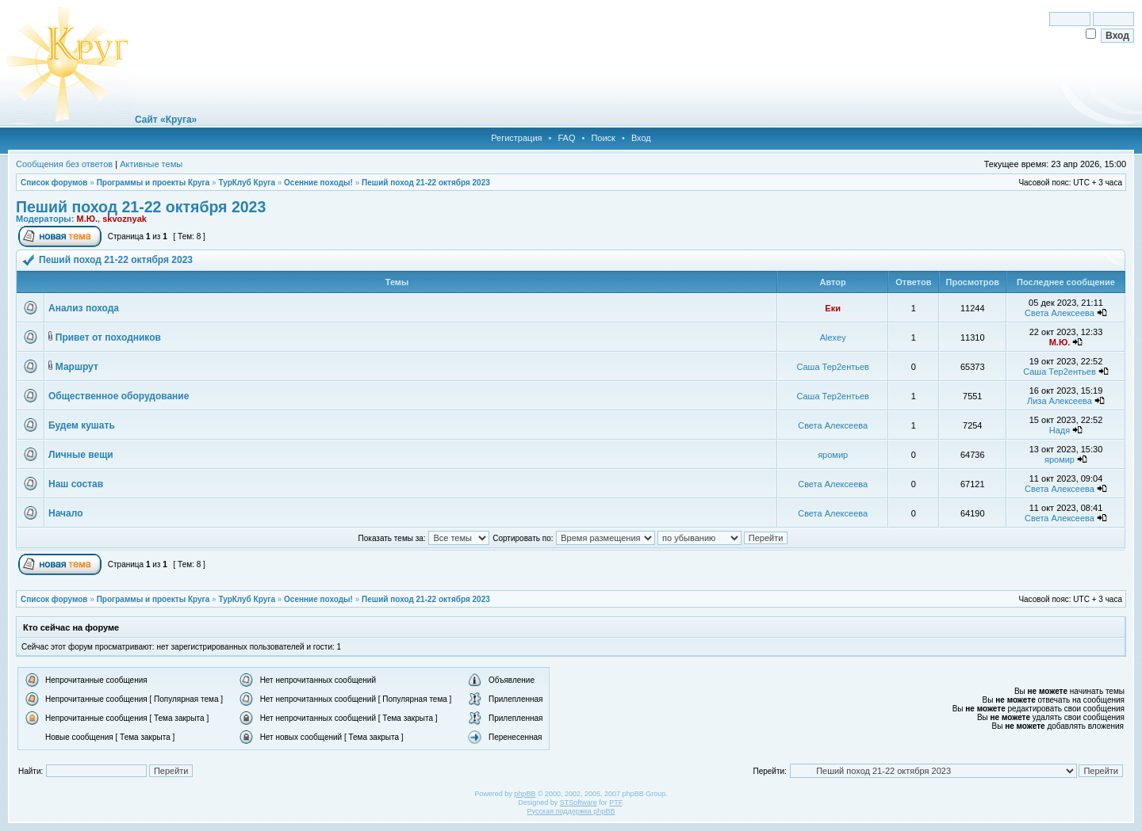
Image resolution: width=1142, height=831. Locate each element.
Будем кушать (81, 425)
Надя (1059, 430)
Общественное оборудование (118, 396)
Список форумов (54, 182)
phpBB (524, 794)
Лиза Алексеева (1059, 401)
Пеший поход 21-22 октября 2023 (426, 182)
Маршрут (77, 366)
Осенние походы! (318, 182)
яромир (833, 454)
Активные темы (151, 164)
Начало (65, 513)
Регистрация (516, 138)
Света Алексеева (1059, 313)
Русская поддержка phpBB (571, 811)
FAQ (566, 138)
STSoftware (578, 802)
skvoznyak (124, 218)
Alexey (833, 337)
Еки (833, 308)
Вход (641, 138)
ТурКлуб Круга (246, 182)
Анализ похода (83, 308)
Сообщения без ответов (64, 164)
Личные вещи (80, 454)
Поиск (603, 138)
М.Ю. (87, 218)
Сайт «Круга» (166, 119)
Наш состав (75, 484)
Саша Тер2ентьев (832, 367)
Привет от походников (108, 337)
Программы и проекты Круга (153, 182)
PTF (615, 802)
